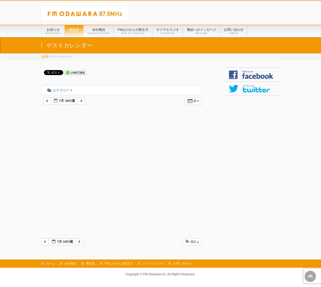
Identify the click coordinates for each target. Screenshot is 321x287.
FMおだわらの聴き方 (119, 263)
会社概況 (70, 263)
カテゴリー (59, 90)
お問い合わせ (182, 263)
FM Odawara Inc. (155, 274)
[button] (191, 241)
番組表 (90, 263)
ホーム (50, 263)
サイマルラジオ (153, 263)
